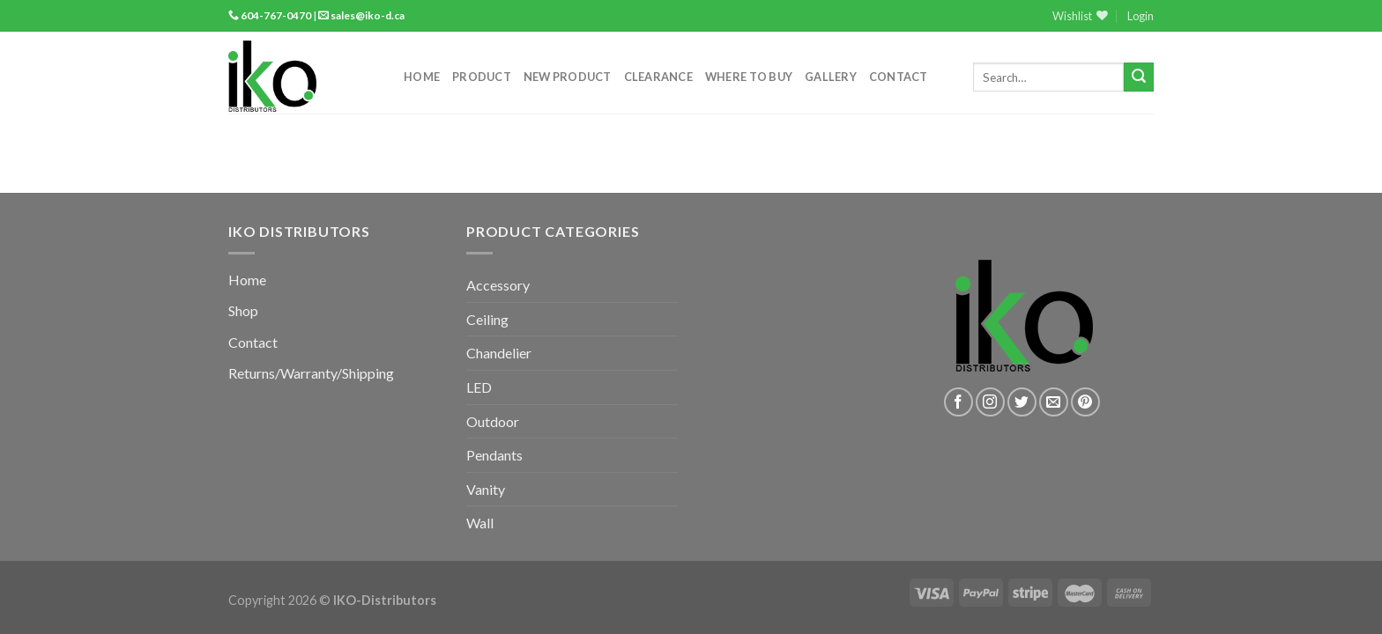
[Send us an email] (1053, 402)
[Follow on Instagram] (990, 402)
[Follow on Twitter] (1021, 402)
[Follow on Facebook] (958, 402)
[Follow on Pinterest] (1085, 402)
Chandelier (498, 352)
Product (481, 77)
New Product (568, 77)
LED (479, 387)
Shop (243, 310)
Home (422, 77)
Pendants (494, 454)
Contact (898, 77)
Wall (480, 522)
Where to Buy (748, 77)
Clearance (658, 77)
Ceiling (487, 319)
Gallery (831, 77)
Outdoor (492, 421)
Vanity (485, 489)
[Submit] (1139, 77)
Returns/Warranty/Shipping (311, 373)
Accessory (498, 284)
